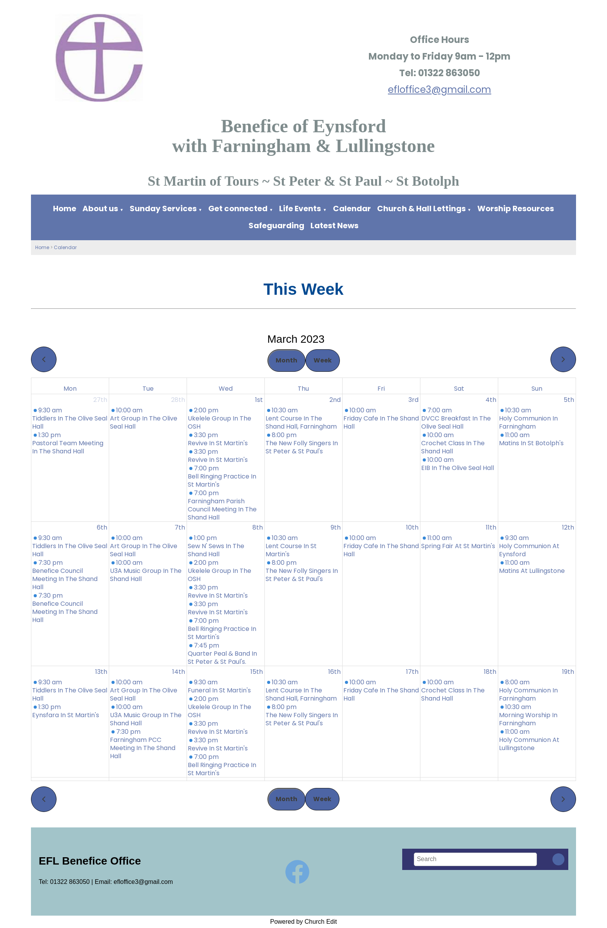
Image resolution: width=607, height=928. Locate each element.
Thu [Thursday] (303, 388)
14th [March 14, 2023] (178, 671)
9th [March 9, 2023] (336, 527)
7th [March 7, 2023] (180, 527)
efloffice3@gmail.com (439, 89)
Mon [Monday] (70, 388)
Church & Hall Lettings (421, 208)
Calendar (352, 208)
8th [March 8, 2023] (257, 527)
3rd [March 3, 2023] (413, 399)
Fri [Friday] (381, 388)
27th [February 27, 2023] (100, 399)
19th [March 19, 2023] (568, 671)
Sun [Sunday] (537, 388)
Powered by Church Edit (303, 921)
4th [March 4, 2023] (490, 399)
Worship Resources (515, 208)
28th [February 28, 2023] (178, 399)
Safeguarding (276, 225)
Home (64, 208)
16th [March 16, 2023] (334, 671)
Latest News (334, 225)
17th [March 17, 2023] (412, 671)
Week (323, 360)
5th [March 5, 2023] (569, 399)
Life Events (300, 208)
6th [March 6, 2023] (102, 527)
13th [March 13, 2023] (101, 671)
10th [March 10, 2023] (412, 527)
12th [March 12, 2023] (568, 527)
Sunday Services (164, 208)
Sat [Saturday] (459, 388)
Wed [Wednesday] (226, 388)
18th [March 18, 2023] (490, 671)
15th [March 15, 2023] (256, 671)
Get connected (237, 208)
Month (286, 360)
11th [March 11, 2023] (491, 527)
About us (100, 208)
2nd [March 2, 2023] (335, 399)
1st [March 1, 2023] (259, 399)
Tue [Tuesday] (148, 388)
